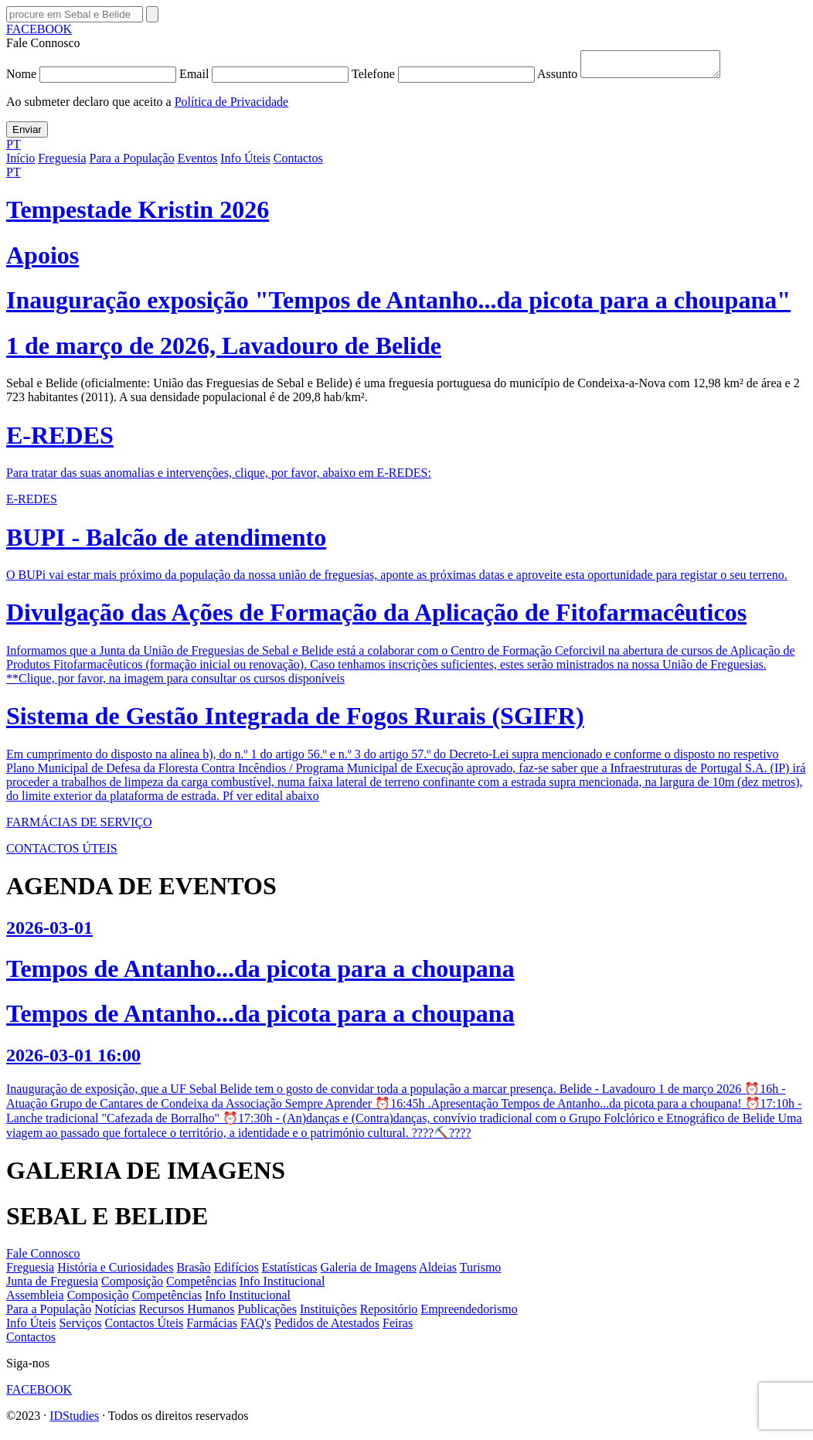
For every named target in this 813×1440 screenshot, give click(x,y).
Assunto (636, 78)
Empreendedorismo (468, 1313)
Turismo (481, 1271)
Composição (132, 1285)
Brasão (193, 1271)
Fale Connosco (43, 1258)
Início (20, 162)
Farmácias (211, 1327)
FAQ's (255, 1327)
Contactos (298, 162)
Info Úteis (245, 162)
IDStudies (74, 1420)
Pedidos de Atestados (326, 1327)
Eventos (198, 162)
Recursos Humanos (187, 1313)
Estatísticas (290, 1271)
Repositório (389, 1313)
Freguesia (62, 162)
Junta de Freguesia (52, 1285)
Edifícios (236, 1271)
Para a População (132, 162)
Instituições (328, 1313)
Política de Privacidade (232, 106)
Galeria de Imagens (369, 1271)
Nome (92, 78)
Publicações (267, 1313)
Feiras (398, 1327)
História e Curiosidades (115, 1271)
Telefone (444, 78)
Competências (201, 1285)
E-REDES (31, 503)
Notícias (114, 1313)
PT (13, 148)
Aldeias (438, 1271)
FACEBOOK (39, 29)
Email (265, 78)
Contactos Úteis (144, 1327)
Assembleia (35, 1299)
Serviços (80, 1327)
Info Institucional (282, 1285)
